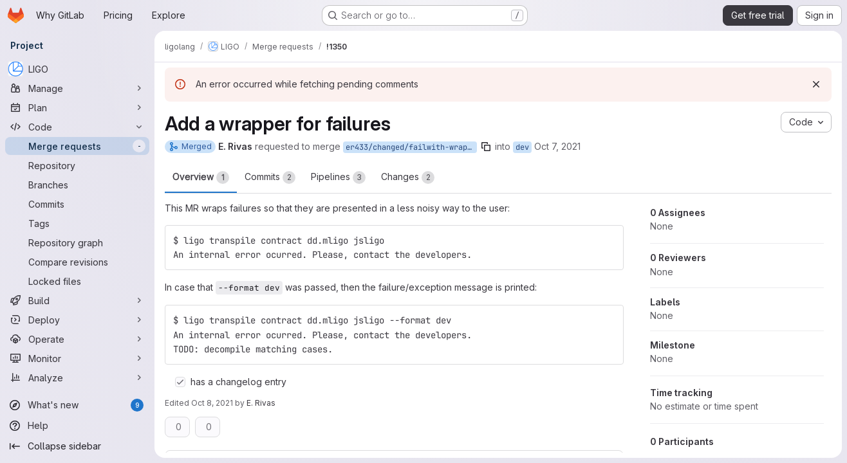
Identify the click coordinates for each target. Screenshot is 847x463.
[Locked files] (77, 281)
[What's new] (77, 405)
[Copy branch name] (486, 146)
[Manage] (77, 88)
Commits (270, 177)
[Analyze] (77, 377)
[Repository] (77, 165)
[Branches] (77, 185)
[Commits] (77, 204)
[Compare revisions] (77, 262)
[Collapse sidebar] (77, 446)
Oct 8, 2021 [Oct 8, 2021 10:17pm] (212, 403)
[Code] (77, 127)
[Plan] (77, 107)
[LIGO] (77, 69)
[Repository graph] (77, 242)
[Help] (77, 426)
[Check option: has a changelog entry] (180, 382)
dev (522, 147)
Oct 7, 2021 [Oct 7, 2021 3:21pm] (557, 146)
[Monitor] (77, 358)
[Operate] (77, 339)
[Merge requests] (77, 146)
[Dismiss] (816, 84)
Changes (407, 177)
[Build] (77, 300)
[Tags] (77, 223)
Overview (200, 177)
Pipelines (338, 177)
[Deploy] (77, 320)
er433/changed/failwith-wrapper (411, 147)
